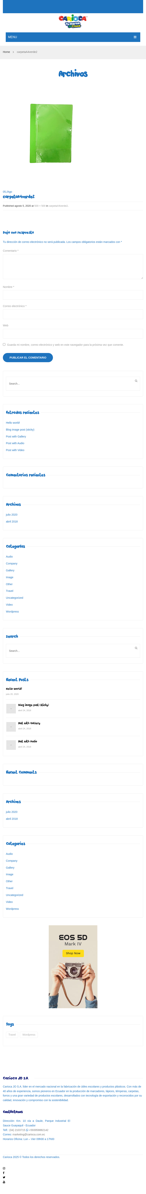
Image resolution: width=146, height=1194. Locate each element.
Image (9, 577)
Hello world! (13, 422)
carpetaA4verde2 (58, 205)
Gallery (10, 570)
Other (9, 584)
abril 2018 (12, 521)
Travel (9, 590)
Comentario (11, 250)
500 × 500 (39, 205)
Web (5, 325)
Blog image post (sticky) (20, 429)
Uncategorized (14, 597)
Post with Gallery (16, 436)
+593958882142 (39, 1130)
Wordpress (12, 611)
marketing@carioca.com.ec (29, 1134)
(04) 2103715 (17, 1130)
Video (9, 604)
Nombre (8, 286)
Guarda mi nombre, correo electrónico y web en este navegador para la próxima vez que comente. (65, 344)
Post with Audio (15, 443)
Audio (9, 556)
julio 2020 (11, 514)
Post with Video (15, 450)
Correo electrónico (15, 306)
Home (6, 51)
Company (11, 563)
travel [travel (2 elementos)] (12, 1034)
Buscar (136, 381)
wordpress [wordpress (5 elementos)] (28, 1034)
